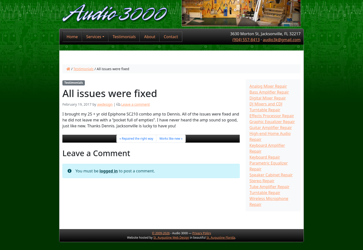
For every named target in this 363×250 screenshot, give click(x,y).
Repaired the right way (137, 138)
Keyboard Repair (265, 157)
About (149, 36)
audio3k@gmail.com (282, 39)
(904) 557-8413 (246, 39)
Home (72, 36)
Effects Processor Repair (272, 115)
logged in (108, 171)
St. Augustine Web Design (171, 237)
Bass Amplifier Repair (269, 92)
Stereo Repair (262, 180)
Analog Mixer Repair (268, 86)
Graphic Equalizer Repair (272, 121)
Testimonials (124, 36)
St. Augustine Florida (220, 237)
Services (93, 36)
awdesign (105, 104)
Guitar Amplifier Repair (271, 127)
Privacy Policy (201, 233)
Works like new (169, 138)
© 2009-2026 (161, 233)
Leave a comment (135, 104)
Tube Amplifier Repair (270, 186)
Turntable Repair (265, 192)
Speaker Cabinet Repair (271, 175)
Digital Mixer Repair (268, 98)
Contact (171, 36)
